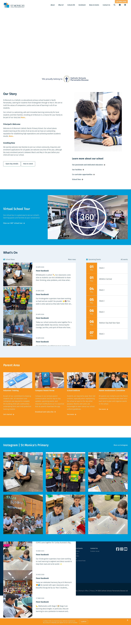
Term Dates (76, 563)
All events (124, 267)
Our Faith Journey (42, 566)
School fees (76, 187)
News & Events (94, 5)
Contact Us (106, 5)
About (53, 5)
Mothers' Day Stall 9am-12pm (109, 331)
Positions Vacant (94, 559)
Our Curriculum (42, 563)
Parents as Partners (43, 578)
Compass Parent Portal (79, 568)
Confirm (83, 622)
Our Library (41, 573)
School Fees (58, 563)
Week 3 (101, 298)
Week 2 (101, 276)
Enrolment (82, 5)
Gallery (75, 566)
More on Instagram (121, 453)
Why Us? (61, 5)
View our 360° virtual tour (13, 231)
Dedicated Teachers (8, 563)
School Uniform (42, 575)
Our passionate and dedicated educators (87, 172)
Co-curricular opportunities (82, 182)
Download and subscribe (44, 419)
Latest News (76, 559)
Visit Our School (59, 559)
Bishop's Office (84, 598)
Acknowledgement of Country (67, 598)
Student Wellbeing (43, 559)
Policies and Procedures (10, 568)
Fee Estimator (59, 566)
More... (23, 125)
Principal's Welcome (8, 559)
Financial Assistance (60, 568)
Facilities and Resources (10, 566)
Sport (39, 571)
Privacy (92, 598)
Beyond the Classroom (44, 568)
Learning (40, 561)
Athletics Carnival (105, 287)
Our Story (5, 561)
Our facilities (77, 177)
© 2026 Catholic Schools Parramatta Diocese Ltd (112, 598)
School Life (71, 5)
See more (70, 422)
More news (72, 267)
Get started (7, 422)
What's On (75, 561)
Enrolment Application (61, 561)
